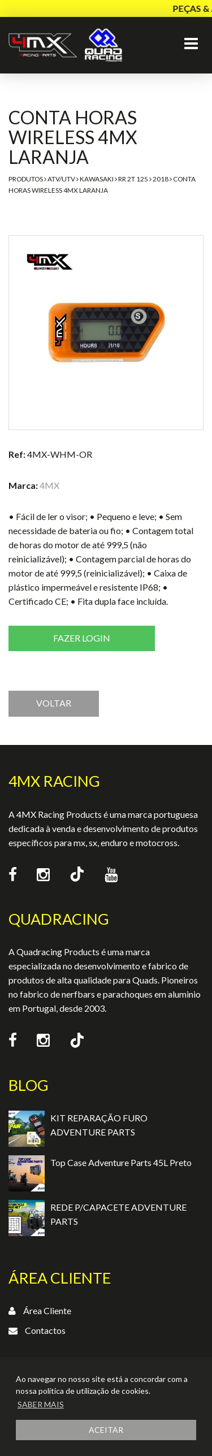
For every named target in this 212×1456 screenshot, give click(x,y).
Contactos (45, 1330)
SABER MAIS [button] (41, 1404)
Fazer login (81, 637)
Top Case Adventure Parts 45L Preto (121, 1162)
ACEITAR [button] (106, 1430)
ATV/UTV (61, 179)
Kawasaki (97, 179)
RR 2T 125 (133, 179)
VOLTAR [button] (53, 702)
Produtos (25, 179)
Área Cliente (47, 1310)
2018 (160, 179)
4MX (49, 485)
